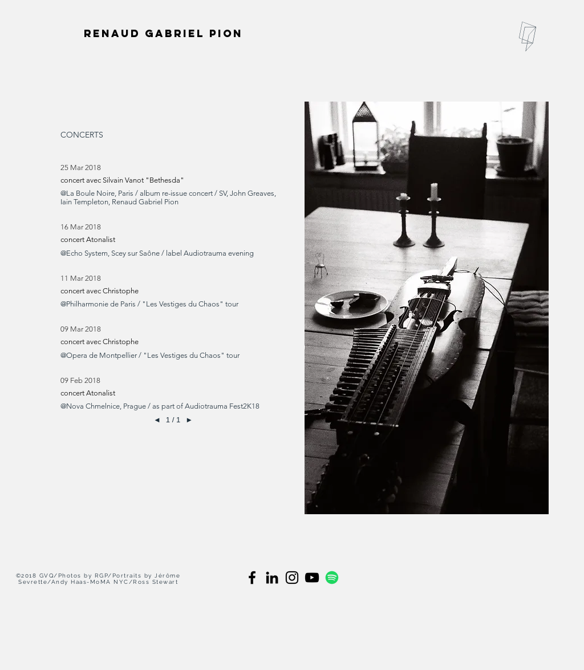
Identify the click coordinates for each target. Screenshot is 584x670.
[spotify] (331, 577)
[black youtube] (312, 577)
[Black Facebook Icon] (252, 577)
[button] (527, 36)
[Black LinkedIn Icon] (272, 577)
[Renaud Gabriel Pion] (164, 33)
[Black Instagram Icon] (292, 577)
